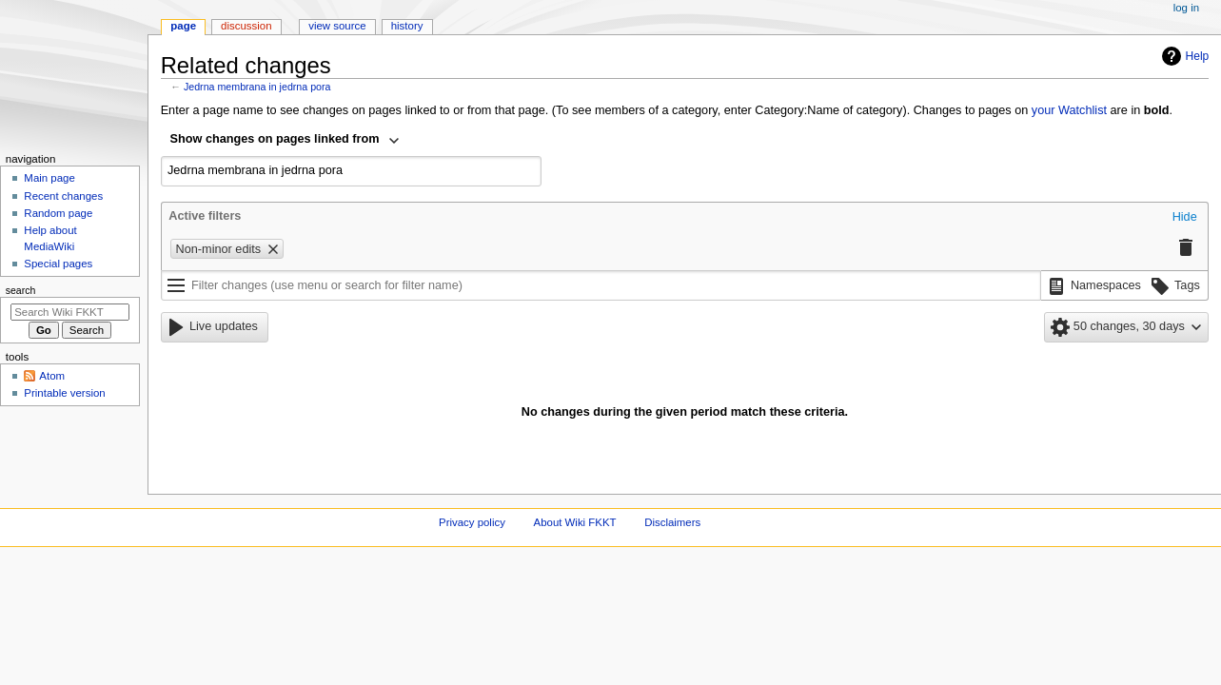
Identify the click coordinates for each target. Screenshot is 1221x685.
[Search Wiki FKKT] (69, 312)
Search (21, 290)
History (407, 25)
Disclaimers (672, 522)
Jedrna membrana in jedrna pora (257, 86)
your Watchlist (1069, 110)
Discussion (246, 25)
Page (183, 25)
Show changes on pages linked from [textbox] (275, 139)
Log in (1186, 7)
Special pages (58, 263)
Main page (49, 178)
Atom (52, 376)
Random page (58, 213)
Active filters (204, 216)
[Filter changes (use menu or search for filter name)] (601, 285)
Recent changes (63, 196)
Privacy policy (472, 522)
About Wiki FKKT (575, 522)
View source (336, 25)
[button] (1185, 218)
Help (1183, 56)
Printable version (64, 393)
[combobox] (285, 141)
